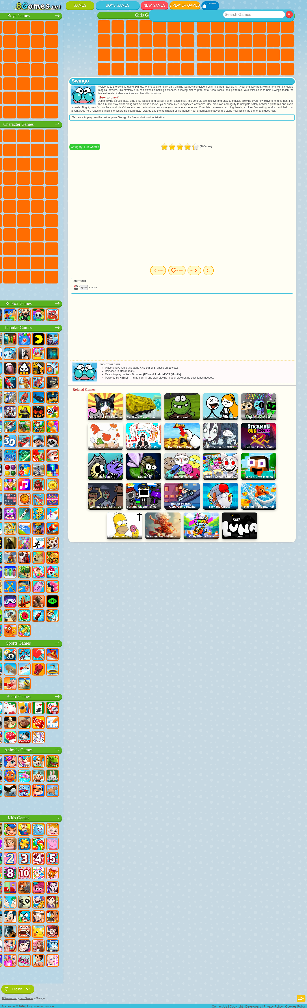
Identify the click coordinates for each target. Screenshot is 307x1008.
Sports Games (217, 40)
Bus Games (18, 83)
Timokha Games (18, 276)
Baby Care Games (118, 69)
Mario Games (74, 177)
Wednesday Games (46, 248)
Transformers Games (60, 262)
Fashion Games (104, 69)
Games (80, 5)
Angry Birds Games (32, 163)
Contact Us (219, 1005)
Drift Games (88, 69)
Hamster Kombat (32, 262)
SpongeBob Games (32, 135)
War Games (74, 97)
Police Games (74, 55)
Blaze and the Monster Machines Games (18, 177)
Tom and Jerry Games (18, 205)
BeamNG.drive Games (60, 111)
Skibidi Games (88, 248)
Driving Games (60, 97)
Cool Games (259, 69)
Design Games (132, 69)
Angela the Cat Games (118, 40)
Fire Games (32, 83)
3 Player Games (245, 69)
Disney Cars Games (88, 163)
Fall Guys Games (60, 205)
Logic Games (273, 40)
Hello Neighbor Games (32, 234)
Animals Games (53, 749)
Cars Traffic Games (88, 111)
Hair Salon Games (159, 40)
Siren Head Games (74, 205)
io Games (245, 40)
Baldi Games (60, 220)
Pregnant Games (104, 55)
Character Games (53, 123)
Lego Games (88, 149)
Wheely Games (18, 135)
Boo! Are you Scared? (60, 276)
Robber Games (32, 69)
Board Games (54, 696)
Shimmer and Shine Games (74, 191)
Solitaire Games (203, 55)
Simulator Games (231, 26)
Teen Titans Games (32, 205)
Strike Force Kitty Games (60, 177)
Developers (253, 1005)
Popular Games (53, 327)
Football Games (32, 26)
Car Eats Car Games (46, 69)
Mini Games (273, 55)
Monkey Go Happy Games (88, 191)
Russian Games (217, 55)
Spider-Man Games (88, 177)
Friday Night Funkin (74, 248)
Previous (165, 273)
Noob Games (18, 234)
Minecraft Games (18, 40)
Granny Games (74, 220)
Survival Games (18, 69)
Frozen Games (132, 40)
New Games (154, 5)
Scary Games (259, 40)
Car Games (32, 40)
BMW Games (32, 111)
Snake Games (217, 69)
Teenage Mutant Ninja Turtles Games (60, 191)
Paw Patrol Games (46, 135)
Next (218, 273)
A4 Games (46, 220)
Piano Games (159, 69)
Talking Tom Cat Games (60, 135)
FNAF (88, 135)
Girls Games (217, 26)
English (18, 987)
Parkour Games (18, 97)
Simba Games (18, 248)
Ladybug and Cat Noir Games (60, 149)
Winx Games (173, 69)
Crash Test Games (46, 111)
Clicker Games (287, 40)
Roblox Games (54, 302)
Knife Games (231, 55)
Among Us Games (88, 205)
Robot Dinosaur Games (88, 55)
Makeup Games (173, 55)
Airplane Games (32, 97)
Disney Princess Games (187, 55)
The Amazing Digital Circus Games (46, 262)
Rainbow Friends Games (60, 234)
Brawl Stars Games (18, 220)
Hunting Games (74, 83)
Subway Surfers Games (18, 163)
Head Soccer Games (46, 97)
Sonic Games (32, 177)
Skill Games (273, 26)
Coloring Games (104, 40)
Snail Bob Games (18, 149)
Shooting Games (60, 83)
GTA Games (60, 69)
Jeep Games (88, 83)
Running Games (46, 83)
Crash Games (46, 40)
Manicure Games (146, 55)
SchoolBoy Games (46, 234)
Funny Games (231, 40)
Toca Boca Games (74, 234)
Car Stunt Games (203, 69)
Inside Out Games (32, 248)
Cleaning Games (146, 69)
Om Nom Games (46, 163)
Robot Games (60, 55)
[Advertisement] (197, 135)
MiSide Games (46, 276)
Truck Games (88, 40)
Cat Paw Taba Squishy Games (187, 69)
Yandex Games (287, 26)
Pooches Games (46, 177)
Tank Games (60, 26)
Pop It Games (245, 55)
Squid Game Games (32, 220)
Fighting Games (18, 55)
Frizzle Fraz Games (18, 191)
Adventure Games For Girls (187, 26)
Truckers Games (88, 97)
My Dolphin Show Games (60, 163)
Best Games (245, 15)
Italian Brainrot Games (88, 276)
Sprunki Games (74, 262)
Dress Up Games (146, 40)
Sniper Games (46, 55)
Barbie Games (146, 26)
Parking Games (18, 26)
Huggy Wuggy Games (88, 220)
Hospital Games (132, 55)
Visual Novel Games (118, 55)
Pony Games (104, 26)
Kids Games (245, 26)
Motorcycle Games (60, 40)
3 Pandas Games (74, 163)
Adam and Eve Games (46, 191)
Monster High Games (173, 26)
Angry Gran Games (74, 149)
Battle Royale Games (88, 26)
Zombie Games (74, 26)
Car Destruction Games (74, 111)
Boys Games (117, 5)
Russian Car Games (74, 69)
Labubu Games (18, 290)
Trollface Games (46, 149)
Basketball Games (273, 69)
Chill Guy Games (32, 276)
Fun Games (120, 150)
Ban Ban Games (60, 248)
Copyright (236, 1005)
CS (18, 111)
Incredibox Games (88, 262)
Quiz (159, 26)
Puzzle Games (231, 69)
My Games (192, 273)
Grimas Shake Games (18, 262)
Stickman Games (74, 40)
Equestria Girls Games (118, 26)
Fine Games (259, 55)
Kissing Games (173, 40)
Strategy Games (46, 26)
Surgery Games (159, 55)
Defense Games (287, 69)
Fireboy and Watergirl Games (132, 26)
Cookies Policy (295, 1005)
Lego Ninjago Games (74, 135)
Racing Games (32, 55)
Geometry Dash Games (203, 40)
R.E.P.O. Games (74, 276)
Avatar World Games (88, 234)
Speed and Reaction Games (287, 55)
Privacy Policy (273, 1005)
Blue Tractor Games (46, 205)
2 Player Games (185, 5)
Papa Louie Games (187, 40)
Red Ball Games (32, 149)
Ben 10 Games (32, 191)
